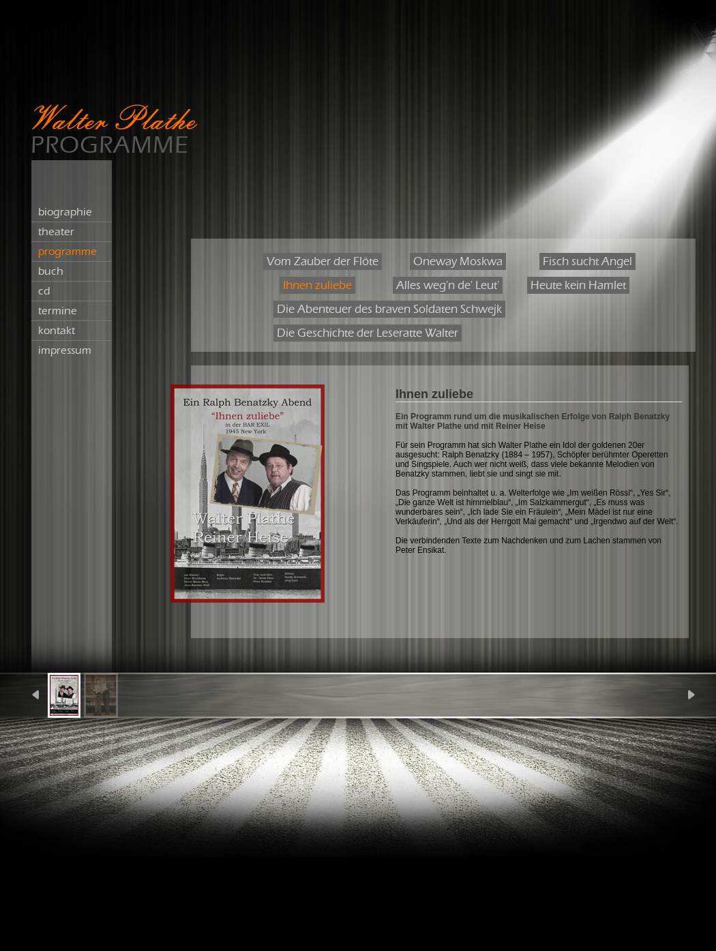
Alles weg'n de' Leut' (447, 285)
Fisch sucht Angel (587, 261)
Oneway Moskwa (458, 261)
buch (50, 271)
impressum (64, 350)
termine (57, 311)
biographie (65, 212)
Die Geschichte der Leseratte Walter (367, 333)
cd (44, 291)
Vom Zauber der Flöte (322, 261)
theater (56, 232)
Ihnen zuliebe (317, 285)
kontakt (56, 330)
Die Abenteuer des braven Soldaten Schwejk (389, 309)
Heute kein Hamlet (578, 285)
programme (67, 251)
